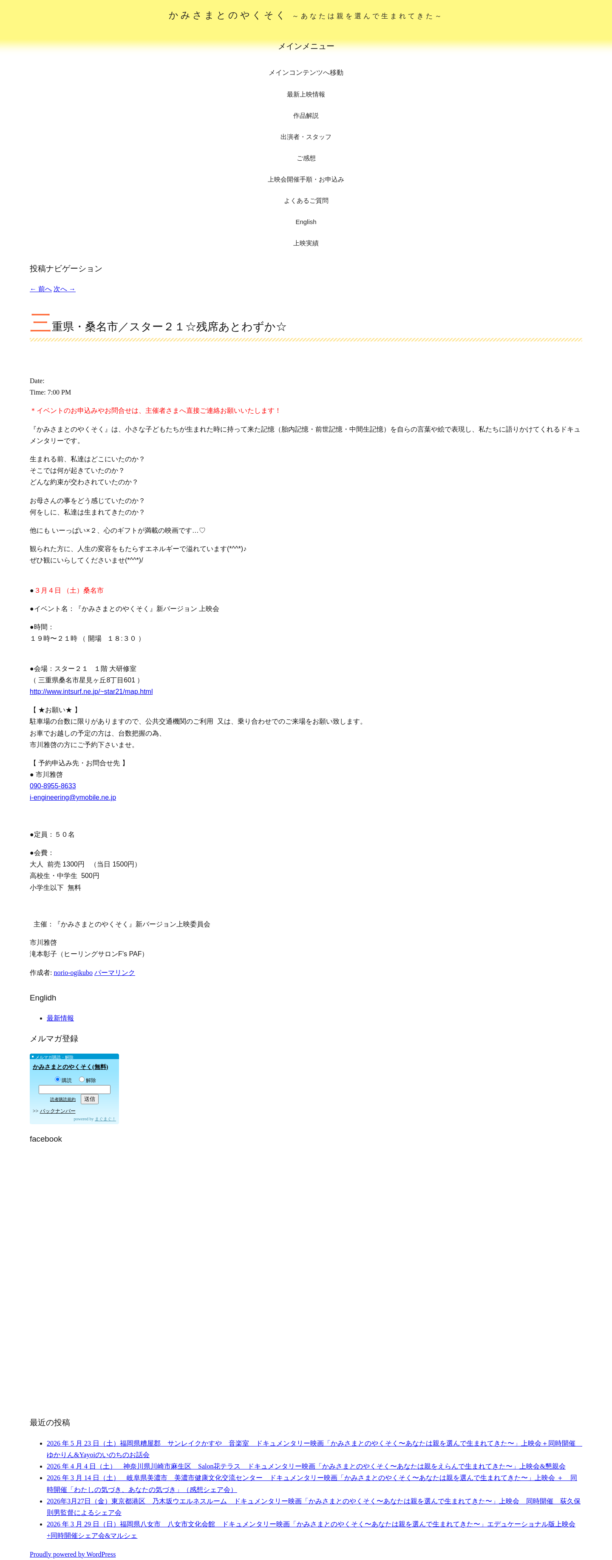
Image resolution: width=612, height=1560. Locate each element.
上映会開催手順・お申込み (306, 179)
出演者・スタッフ (306, 136)
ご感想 (306, 158)
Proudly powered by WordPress (73, 1554)
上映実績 (306, 243)
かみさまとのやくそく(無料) (70, 1067)
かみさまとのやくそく (306, 15)
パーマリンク (114, 972)
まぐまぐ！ (105, 1119)
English (305, 221)
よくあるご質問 (306, 200)
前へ (41, 289)
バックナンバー (58, 1111)
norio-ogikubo (73, 972)
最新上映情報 (306, 94)
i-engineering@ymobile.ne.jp (73, 797)
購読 (63, 1080)
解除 (87, 1080)
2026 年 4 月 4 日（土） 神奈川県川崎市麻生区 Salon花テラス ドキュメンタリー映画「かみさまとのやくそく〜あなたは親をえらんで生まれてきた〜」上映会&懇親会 (306, 1466)
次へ (65, 289)
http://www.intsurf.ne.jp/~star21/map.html (91, 691)
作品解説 (306, 115)
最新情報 (60, 1018)
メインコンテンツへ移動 (306, 72)
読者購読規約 (63, 1099)
